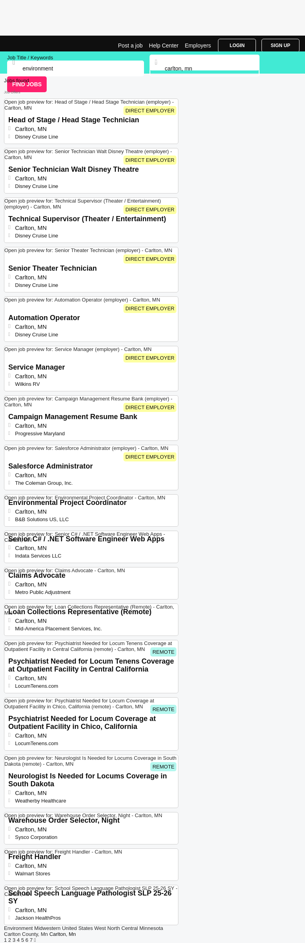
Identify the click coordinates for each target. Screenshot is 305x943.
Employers (198, 45)
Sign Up (280, 45)
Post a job (130, 45)
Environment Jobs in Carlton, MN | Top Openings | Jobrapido (25, 43)
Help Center (164, 45)
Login (236, 45)
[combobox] (205, 68)
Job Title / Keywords (30, 58)
